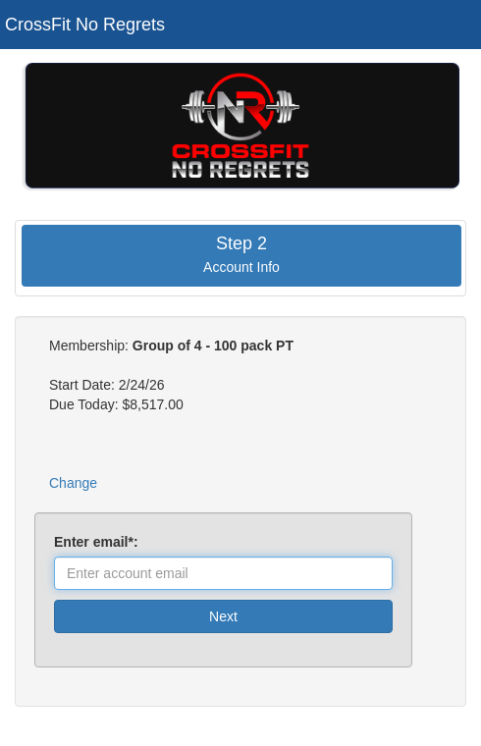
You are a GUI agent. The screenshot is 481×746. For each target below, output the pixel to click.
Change (73, 483)
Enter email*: (99, 542)
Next (223, 616)
